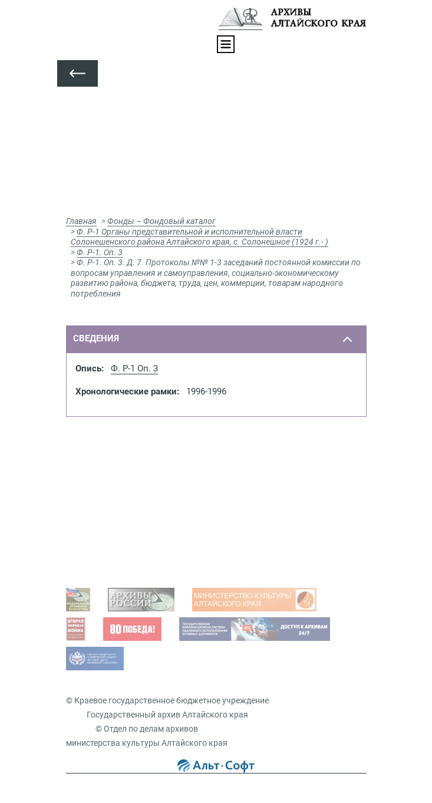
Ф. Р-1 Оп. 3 (134, 368)
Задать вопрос (106, 491)
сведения (96, 338)
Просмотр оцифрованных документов (152, 509)
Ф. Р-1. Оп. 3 (100, 252)
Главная (81, 221)
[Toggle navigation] (226, 44)
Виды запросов (107, 557)
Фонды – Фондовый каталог (161, 221)
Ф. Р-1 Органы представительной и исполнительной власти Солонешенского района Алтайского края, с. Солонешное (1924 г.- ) (199, 237)
